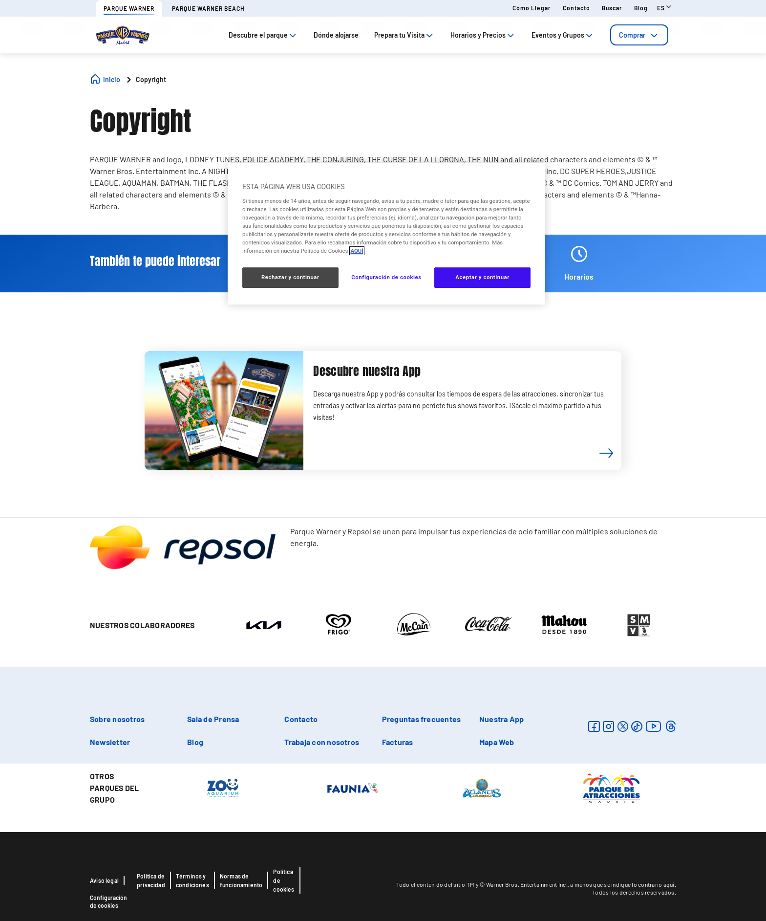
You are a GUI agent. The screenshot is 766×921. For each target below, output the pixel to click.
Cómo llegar (531, 7)
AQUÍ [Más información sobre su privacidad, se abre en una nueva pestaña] (356, 250)
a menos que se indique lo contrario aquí (622, 884)
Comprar (639, 35)
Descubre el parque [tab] (263, 35)
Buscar (612, 7)
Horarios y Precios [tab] (483, 35)
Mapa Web (496, 741)
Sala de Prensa (213, 719)
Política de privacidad (151, 880)
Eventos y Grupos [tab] (563, 35)
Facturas (397, 741)
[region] (386, 234)
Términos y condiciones (192, 880)
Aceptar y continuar (482, 277)
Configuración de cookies (108, 901)
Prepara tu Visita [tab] (404, 35)
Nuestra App (501, 719)
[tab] (639, 35)
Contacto (576, 7)
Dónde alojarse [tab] (336, 35)
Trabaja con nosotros (321, 741)
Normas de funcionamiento (241, 880)
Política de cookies (283, 880)
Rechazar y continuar (290, 277)
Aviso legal (104, 880)
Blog (641, 7)
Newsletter (110, 741)
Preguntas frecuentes (421, 719)
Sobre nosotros (117, 719)
